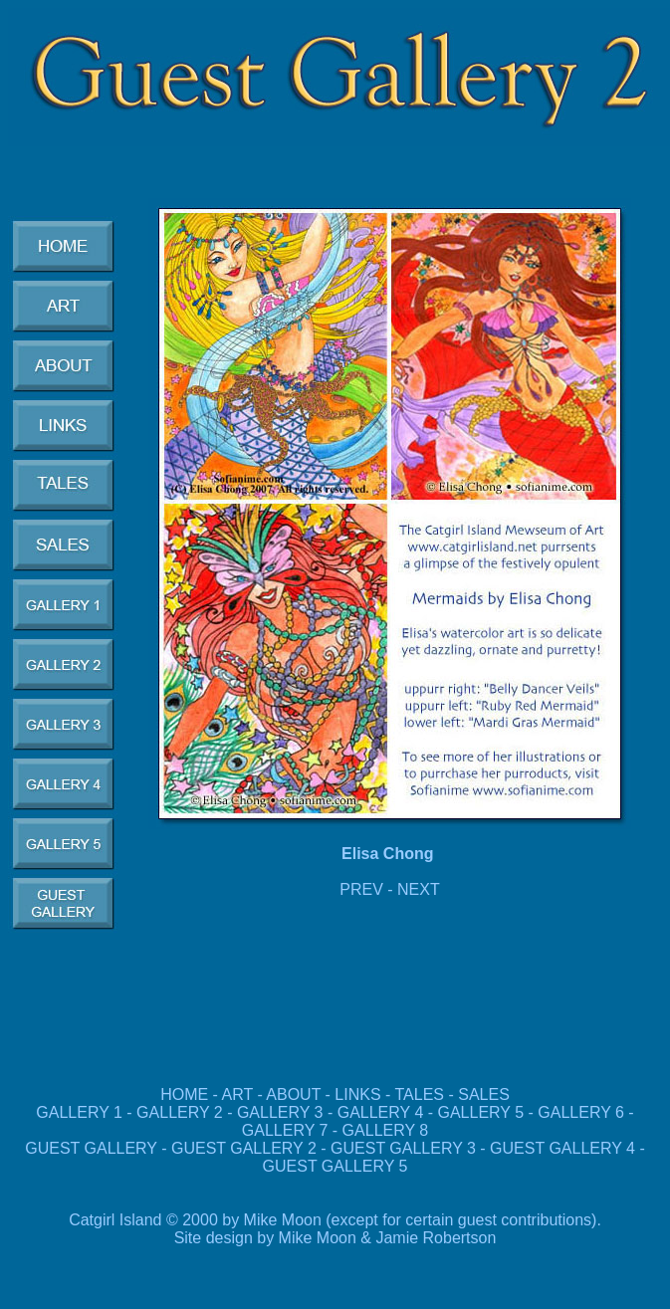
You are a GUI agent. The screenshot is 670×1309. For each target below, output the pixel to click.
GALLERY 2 (179, 1112)
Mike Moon (317, 1237)
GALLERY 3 (280, 1112)
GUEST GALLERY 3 (405, 1148)
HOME (184, 1094)
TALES (420, 1094)
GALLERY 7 (285, 1130)
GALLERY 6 (581, 1112)
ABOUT (293, 1094)
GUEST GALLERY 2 (246, 1148)
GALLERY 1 (79, 1112)
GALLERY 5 (483, 1112)
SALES (484, 1094)
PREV (361, 889)
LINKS (357, 1094)
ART (237, 1094)
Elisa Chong (387, 853)
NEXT (418, 889)
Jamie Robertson (435, 1237)
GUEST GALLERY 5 (335, 1166)
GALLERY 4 (380, 1112)
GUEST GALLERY (91, 1148)
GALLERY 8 (385, 1130)
